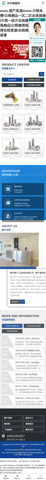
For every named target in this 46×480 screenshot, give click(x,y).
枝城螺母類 (12, 85)
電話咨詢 (6, 477)
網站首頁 (40, 477)
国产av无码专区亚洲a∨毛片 (10, 473)
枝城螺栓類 (12, 80)
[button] (21, 57)
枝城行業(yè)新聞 (33, 330)
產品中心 (17, 477)
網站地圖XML (27, 455)
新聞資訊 (29, 477)
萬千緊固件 (19, 455)
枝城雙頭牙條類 (34, 80)
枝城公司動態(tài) (12, 330)
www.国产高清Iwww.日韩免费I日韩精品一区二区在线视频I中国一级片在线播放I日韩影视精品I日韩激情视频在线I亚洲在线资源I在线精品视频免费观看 (23, 467)
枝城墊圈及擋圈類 (34, 85)
